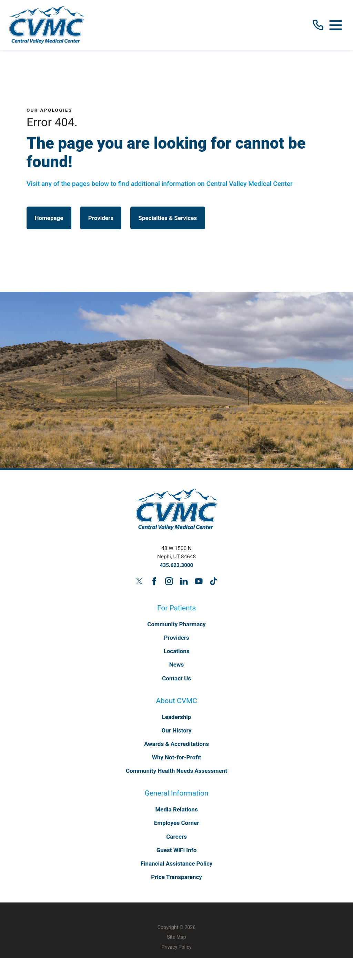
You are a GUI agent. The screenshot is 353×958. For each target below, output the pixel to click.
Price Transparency (176, 877)
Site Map (176, 937)
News (176, 664)
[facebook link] (154, 581)
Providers (100, 217)
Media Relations (176, 809)
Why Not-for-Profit (176, 757)
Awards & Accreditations (176, 743)
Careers (176, 836)
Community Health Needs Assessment (176, 770)
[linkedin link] (184, 581)
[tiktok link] (213, 581)
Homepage (48, 217)
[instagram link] (169, 581)
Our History (177, 730)
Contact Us (176, 678)
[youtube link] (198, 581)
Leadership (176, 716)
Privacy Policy (176, 947)
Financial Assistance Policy (177, 863)
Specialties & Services (167, 217)
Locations (177, 651)
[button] (335, 24)
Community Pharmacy (176, 624)
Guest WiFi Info (177, 850)
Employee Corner (176, 822)
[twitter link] (139, 581)
